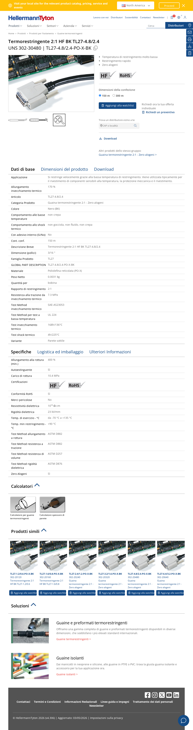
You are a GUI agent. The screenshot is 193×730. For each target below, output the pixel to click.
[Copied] (95, 48)
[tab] (96, 487)
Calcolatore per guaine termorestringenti (23, 508)
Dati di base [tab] (23, 169)
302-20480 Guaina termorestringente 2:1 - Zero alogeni (141, 565)
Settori (51, 26)
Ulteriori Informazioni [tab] (110, 351)
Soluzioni (33, 26)
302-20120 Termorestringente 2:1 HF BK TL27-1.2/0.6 (23, 563)
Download (108, 138)
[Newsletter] (189, 32)
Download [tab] (104, 169)
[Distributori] (189, 25)
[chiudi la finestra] (184, 5)
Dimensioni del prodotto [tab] (64, 169)
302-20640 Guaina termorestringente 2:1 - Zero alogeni (170, 565)
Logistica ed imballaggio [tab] (60, 351)
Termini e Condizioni (47, 701)
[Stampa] (189, 39)
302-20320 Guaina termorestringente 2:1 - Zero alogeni (111, 565)
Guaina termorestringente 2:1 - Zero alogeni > (128, 154)
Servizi (86, 26)
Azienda (68, 26)
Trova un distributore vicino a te (117, 120)
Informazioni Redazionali (80, 701)
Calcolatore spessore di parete (52, 508)
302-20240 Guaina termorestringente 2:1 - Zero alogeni (82, 565)
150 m (106, 95)
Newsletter (96, 705)
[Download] (189, 46)
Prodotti (13, 26)
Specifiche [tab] (21, 351)
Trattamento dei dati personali (153, 701)
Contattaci (23, 701)
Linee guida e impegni (115, 701)
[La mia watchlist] (189, 53)
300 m (120, 95)
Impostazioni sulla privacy (106, 718)
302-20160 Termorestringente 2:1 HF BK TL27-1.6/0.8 (53, 563)
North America (136, 5)
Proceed (169, 6)
